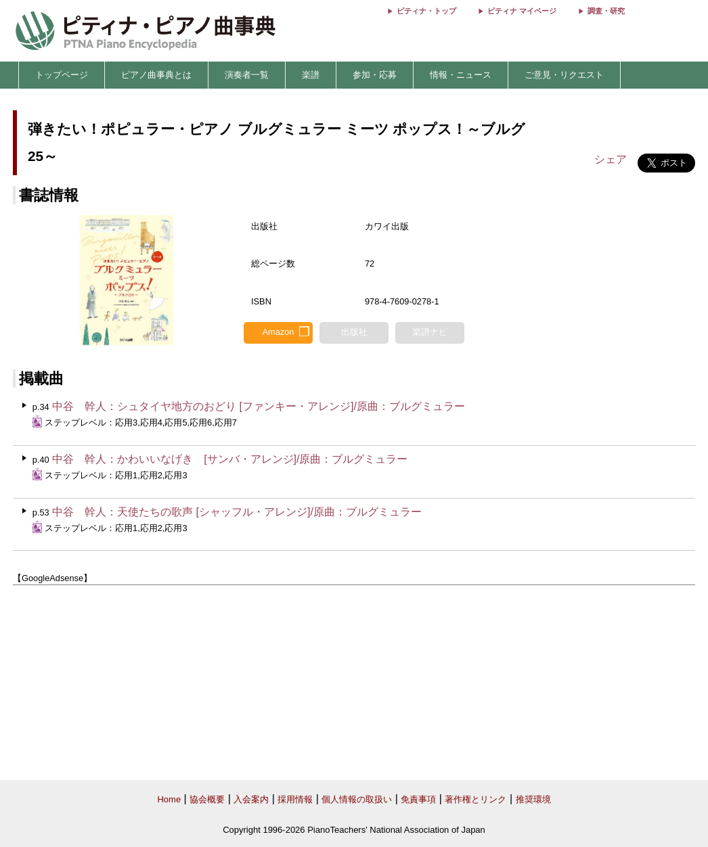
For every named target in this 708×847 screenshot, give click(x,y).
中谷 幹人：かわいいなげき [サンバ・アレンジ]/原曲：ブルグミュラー (229, 459)
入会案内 (251, 799)
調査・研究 (606, 11)
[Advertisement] (354, 683)
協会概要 (207, 799)
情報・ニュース (460, 75)
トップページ (61, 75)
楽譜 (310, 75)
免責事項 (418, 799)
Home (169, 799)
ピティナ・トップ (426, 11)
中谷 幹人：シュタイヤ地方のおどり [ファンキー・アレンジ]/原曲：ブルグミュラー (258, 406)
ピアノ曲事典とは (156, 75)
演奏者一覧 (247, 75)
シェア (610, 159)
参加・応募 (375, 75)
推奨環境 (533, 799)
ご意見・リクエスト (564, 75)
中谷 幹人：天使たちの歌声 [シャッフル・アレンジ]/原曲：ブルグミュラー (237, 512)
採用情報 (295, 799)
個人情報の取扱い (357, 799)
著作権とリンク (475, 799)
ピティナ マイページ (521, 11)
